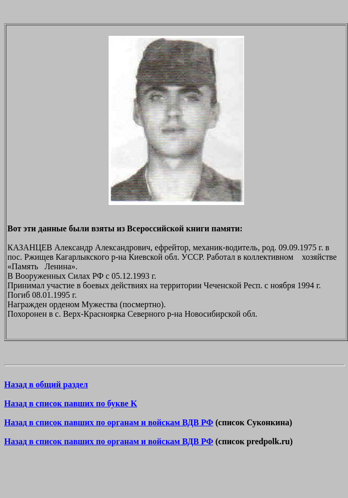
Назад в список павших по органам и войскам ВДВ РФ (108, 422)
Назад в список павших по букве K (70, 403)
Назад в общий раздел (46, 384)
